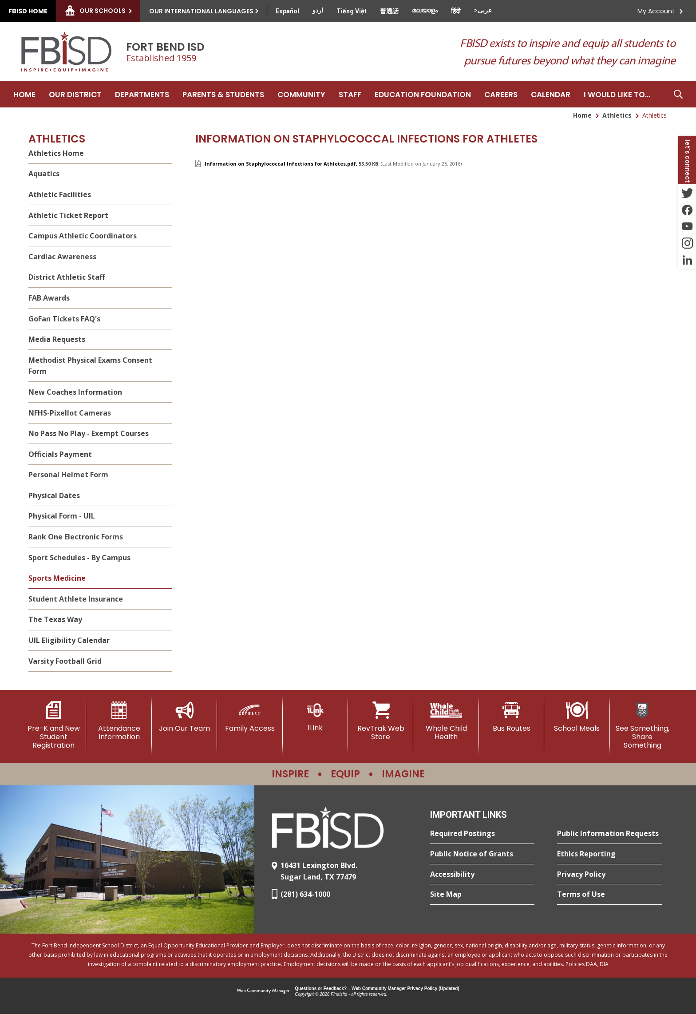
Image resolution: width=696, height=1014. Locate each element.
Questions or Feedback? (321, 988)
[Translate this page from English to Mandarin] (389, 11)
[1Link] (315, 717)
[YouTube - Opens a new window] (687, 226)
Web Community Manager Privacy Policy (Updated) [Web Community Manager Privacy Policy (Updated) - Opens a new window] (405, 988)
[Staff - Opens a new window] (350, 94)
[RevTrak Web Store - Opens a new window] (380, 721)
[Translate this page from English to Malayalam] (424, 10)
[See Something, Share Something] (642, 726)
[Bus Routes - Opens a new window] (511, 717)
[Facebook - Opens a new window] (687, 210)
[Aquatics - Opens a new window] (100, 174)
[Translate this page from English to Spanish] (287, 11)
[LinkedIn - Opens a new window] (687, 260)
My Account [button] (656, 11)
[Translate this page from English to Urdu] (318, 10)
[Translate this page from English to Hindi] (456, 11)
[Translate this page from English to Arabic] (483, 10)
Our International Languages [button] (201, 11)
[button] (678, 94)
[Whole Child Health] (446, 721)
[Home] (24, 94)
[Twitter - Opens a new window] (687, 193)
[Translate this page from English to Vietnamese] (351, 11)
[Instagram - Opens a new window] (687, 243)
